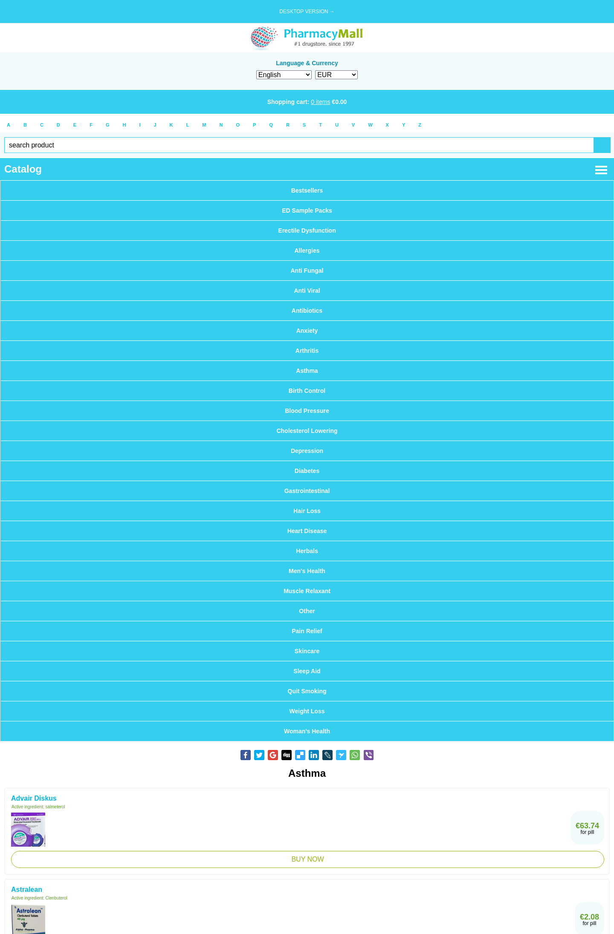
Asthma (307, 370)
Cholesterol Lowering (306, 430)
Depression (307, 450)
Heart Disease (307, 531)
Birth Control (307, 390)
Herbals (307, 551)
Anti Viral (307, 290)
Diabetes (307, 470)
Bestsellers (307, 190)
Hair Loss (307, 510)
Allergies (306, 250)
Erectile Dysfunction (307, 230)
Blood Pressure (307, 410)
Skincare (307, 651)
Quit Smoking (307, 691)
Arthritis (307, 350)
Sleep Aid (306, 671)
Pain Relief (307, 631)
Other (307, 611)
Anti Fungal (307, 270)
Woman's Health (307, 731)
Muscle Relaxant (307, 591)
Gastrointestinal (307, 490)
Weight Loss (307, 711)
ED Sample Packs (307, 210)
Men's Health (307, 571)
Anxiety (307, 330)
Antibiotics (307, 310)
